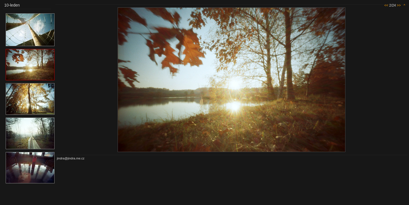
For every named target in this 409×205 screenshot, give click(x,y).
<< (386, 5)
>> (399, 5)
